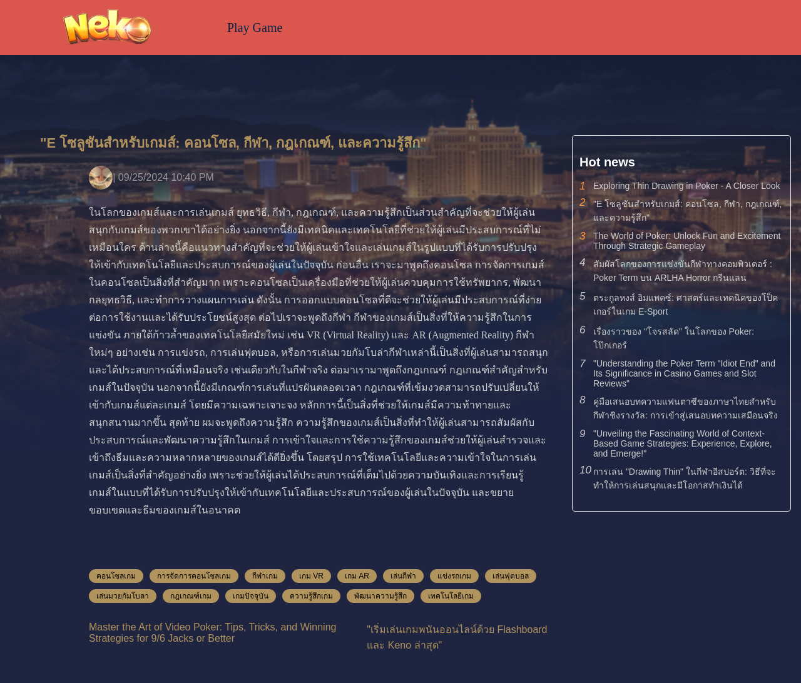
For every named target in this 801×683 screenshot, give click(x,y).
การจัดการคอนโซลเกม (194, 576)
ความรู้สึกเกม (311, 596)
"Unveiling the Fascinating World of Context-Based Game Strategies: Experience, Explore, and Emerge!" (682, 443)
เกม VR (311, 576)
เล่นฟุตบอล (510, 576)
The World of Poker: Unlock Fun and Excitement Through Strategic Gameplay (686, 241)
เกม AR (357, 576)
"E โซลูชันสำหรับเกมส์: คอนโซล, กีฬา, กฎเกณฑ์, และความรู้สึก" (687, 211)
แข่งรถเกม (454, 576)
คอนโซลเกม (116, 576)
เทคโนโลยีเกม (451, 596)
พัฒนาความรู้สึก (380, 596)
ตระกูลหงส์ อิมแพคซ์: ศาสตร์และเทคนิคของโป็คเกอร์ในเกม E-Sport (685, 304)
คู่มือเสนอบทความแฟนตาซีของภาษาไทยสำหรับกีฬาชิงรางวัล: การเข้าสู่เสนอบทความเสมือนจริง (685, 408)
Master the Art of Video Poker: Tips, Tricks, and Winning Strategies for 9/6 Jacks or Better (212, 633)
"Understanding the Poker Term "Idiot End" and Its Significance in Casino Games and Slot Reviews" (684, 373)
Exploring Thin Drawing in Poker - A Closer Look (686, 186)
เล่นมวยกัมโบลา (122, 596)
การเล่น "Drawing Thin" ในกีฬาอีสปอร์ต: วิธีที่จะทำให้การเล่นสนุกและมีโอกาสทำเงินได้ (684, 478)
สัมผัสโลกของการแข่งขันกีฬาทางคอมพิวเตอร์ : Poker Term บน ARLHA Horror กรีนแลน (682, 271)
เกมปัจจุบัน (250, 596)
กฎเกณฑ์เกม (191, 596)
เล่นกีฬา (403, 576)
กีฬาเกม (265, 576)
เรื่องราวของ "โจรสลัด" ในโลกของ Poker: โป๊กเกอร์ (673, 338)
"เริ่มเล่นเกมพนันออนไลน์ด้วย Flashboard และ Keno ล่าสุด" (457, 637)
